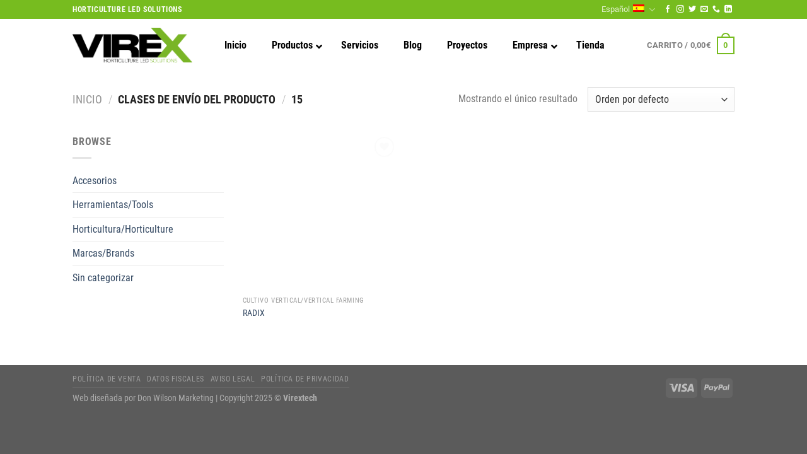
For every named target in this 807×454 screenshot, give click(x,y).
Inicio (87, 99)
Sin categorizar (103, 278)
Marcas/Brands (103, 253)
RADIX (254, 313)
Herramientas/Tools (113, 205)
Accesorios (95, 181)
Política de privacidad (305, 379)
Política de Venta (107, 379)
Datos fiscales (175, 379)
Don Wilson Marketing (175, 398)
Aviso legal (233, 379)
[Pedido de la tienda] (661, 99)
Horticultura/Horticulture (123, 229)
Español (627, 10)
